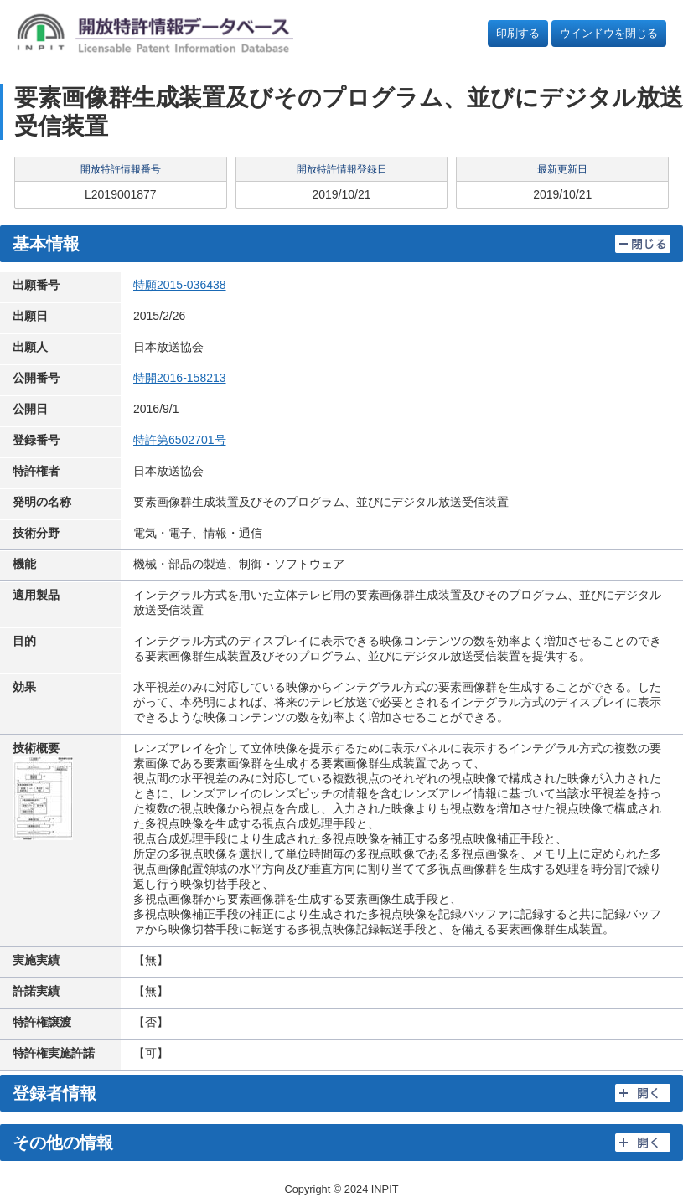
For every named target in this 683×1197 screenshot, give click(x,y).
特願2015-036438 (179, 285)
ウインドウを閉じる (609, 33)
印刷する (518, 33)
